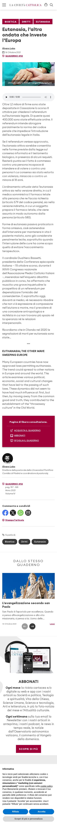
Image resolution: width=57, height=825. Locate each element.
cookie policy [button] (46, 786)
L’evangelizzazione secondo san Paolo (26, 604)
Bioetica (10, 21)
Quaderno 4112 (14, 56)
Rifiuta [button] (15, 811)
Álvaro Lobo (8, 48)
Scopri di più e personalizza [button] (28, 819)
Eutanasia (43, 21)
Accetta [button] (41, 811)
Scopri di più (28, 748)
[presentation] (25, 626)
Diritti (26, 21)
